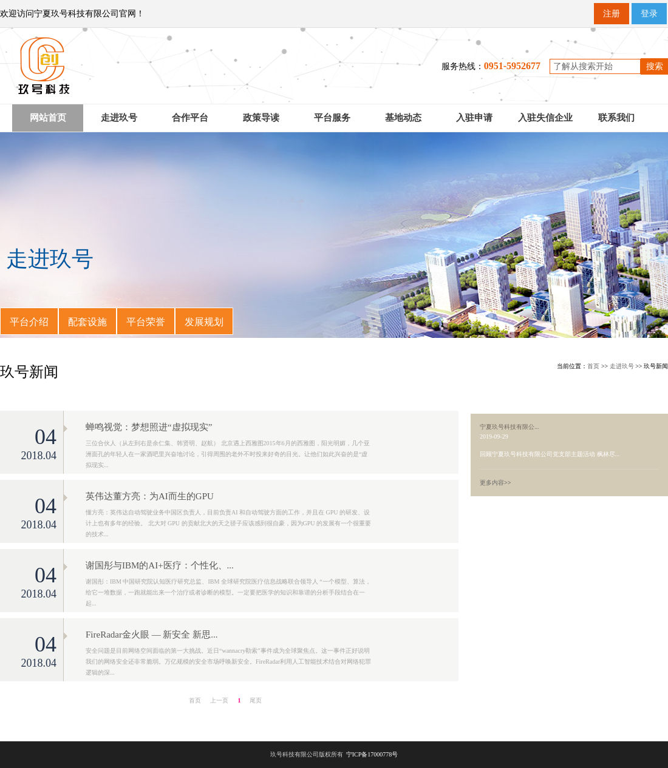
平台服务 (332, 118)
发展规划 (204, 322)
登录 (649, 13)
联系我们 (616, 118)
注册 (611, 13)
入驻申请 (474, 118)
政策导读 (261, 118)
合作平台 (190, 118)
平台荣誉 (145, 322)
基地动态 (403, 118)
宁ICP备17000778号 (372, 754)
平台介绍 (29, 322)
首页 (593, 366)
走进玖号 (119, 118)
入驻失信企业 (545, 118)
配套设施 (87, 322)
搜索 (654, 66)
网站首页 (48, 118)
